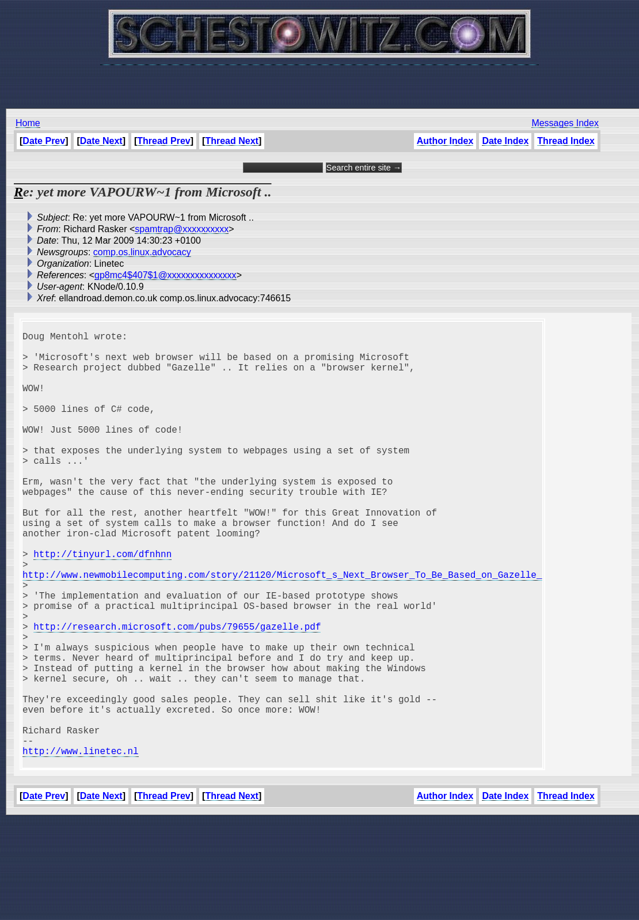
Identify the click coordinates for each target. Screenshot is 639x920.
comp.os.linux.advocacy (142, 252)
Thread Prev (163, 141)
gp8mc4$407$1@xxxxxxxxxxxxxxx (165, 275)
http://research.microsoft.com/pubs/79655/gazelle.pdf (177, 695)
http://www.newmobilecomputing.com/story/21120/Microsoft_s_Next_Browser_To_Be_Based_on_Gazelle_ (282, 632)
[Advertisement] (319, 80)
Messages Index (565, 123)
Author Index (445, 141)
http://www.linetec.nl (80, 847)
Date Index (505, 141)
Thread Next (231, 141)
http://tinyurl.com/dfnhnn (102, 606)
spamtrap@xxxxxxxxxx (182, 229)
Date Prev (43, 141)
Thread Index (566, 141)
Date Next (101, 141)
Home (28, 123)
